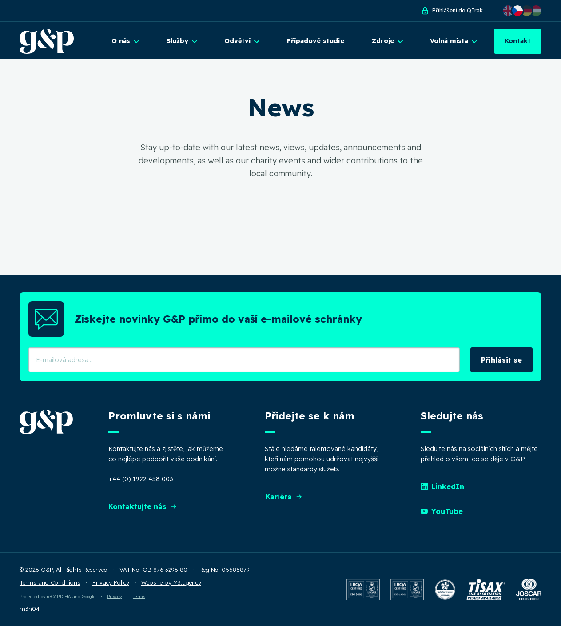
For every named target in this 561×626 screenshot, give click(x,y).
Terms (139, 596)
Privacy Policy (110, 582)
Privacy (114, 596)
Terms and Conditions (50, 582)
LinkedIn (442, 486)
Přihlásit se (501, 359)
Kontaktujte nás (142, 506)
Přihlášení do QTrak (452, 10)
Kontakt (518, 41)
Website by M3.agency (171, 582)
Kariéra (284, 496)
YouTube (442, 511)
